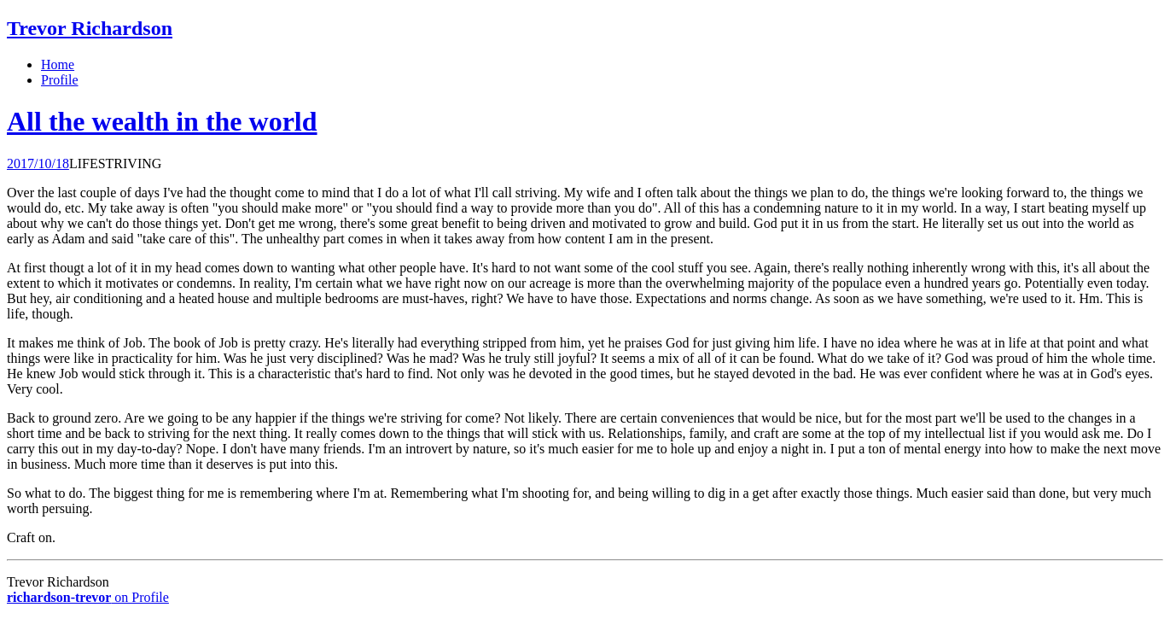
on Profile (88, 597)
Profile (60, 80)
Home (57, 64)
